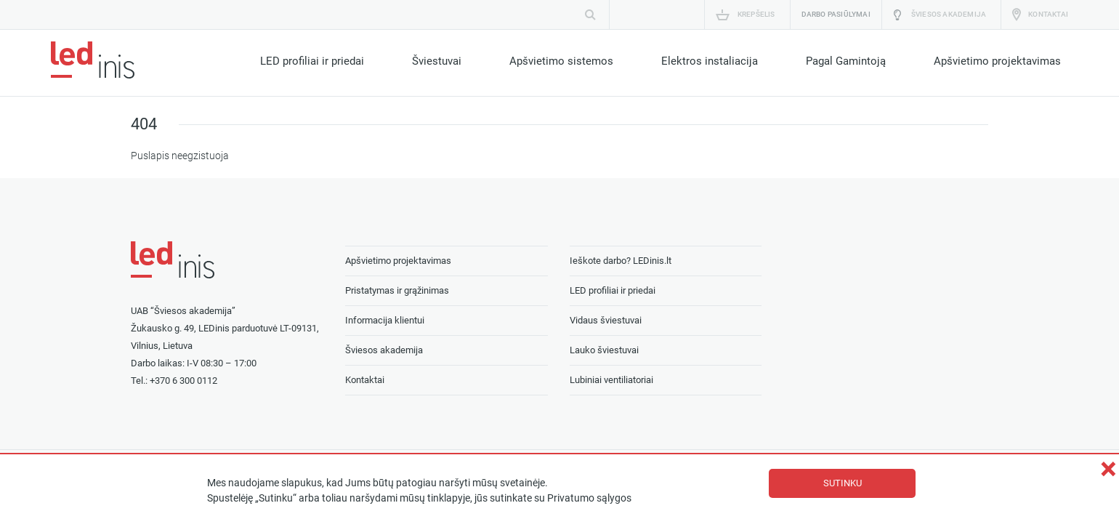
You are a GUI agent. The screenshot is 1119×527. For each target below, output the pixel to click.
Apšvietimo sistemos (561, 61)
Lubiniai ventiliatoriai (611, 379)
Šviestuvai (436, 61)
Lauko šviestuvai (604, 350)
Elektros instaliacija (709, 61)
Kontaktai (1048, 14)
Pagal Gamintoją (846, 61)
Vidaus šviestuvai (606, 320)
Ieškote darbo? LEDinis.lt (620, 260)
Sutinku (842, 483)
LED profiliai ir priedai (312, 61)
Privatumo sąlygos (589, 498)
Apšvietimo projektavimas (997, 61)
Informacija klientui (384, 320)
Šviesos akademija (948, 14)
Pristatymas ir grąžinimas (397, 290)
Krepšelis (756, 14)
